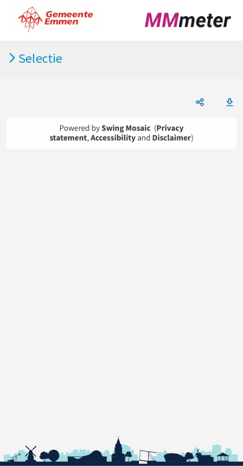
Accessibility (113, 138)
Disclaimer (172, 138)
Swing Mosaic (126, 128)
